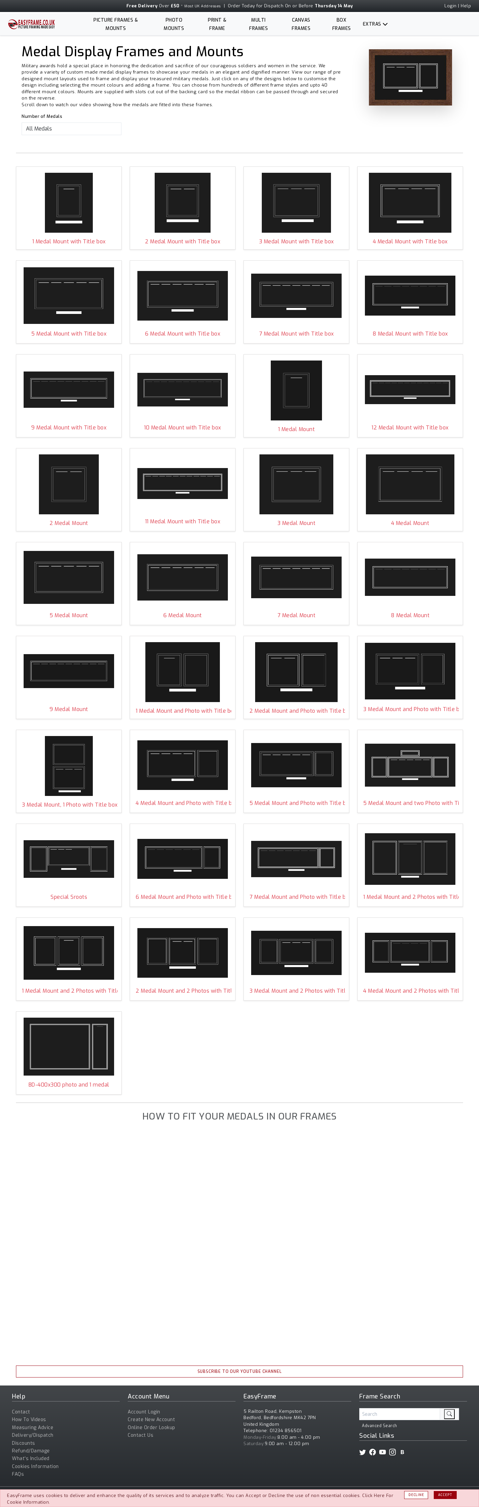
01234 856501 (286, 1430)
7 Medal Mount (296, 615)
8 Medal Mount (410, 615)
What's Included (31, 1458)
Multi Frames (258, 24)
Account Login (144, 1412)
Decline (416, 1495)
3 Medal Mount (296, 523)
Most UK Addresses (202, 6)
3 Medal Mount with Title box (296, 241)
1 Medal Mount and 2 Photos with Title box (69, 990)
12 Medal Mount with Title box (410, 427)
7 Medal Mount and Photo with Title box (296, 896)
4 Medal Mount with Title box (410, 241)
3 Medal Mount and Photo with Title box (410, 709)
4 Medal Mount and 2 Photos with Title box (410, 990)
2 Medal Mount (69, 523)
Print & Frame (217, 24)
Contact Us (140, 1435)
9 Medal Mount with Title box (68, 427)
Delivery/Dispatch (33, 1435)
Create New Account (151, 1419)
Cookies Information (35, 1466)
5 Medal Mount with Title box (68, 333)
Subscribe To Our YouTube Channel (240, 1371)
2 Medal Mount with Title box (182, 241)
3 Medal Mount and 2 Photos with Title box (296, 990)
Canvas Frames (301, 24)
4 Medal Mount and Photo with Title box (183, 803)
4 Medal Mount (410, 523)
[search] (449, 1414)
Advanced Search (379, 1425)
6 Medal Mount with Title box (182, 333)
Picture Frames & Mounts (115, 24)
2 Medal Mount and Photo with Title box (296, 710)
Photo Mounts (174, 24)
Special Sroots (69, 896)
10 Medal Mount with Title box (182, 427)
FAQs (18, 1474)
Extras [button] (372, 24)
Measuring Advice (32, 1427)
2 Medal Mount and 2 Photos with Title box (183, 990)
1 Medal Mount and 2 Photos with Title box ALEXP (410, 896)
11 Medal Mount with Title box (183, 521)
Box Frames (341, 24)
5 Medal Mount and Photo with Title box (296, 803)
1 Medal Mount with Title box (69, 241)
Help (466, 6)
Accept (445, 1495)
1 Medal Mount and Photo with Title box (183, 710)
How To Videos (29, 1419)
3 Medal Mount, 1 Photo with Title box (69, 804)
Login (450, 6)
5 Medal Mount (69, 615)
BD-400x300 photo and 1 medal (69, 1084)
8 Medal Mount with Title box (410, 333)
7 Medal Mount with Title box (296, 333)
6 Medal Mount (182, 615)
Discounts (23, 1443)
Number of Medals (42, 116)
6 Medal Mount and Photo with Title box (183, 896)
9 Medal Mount (69, 709)
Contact (21, 1412)
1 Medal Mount (296, 429)
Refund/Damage (31, 1451)
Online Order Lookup (151, 1427)
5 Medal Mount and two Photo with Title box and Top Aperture (410, 803)
